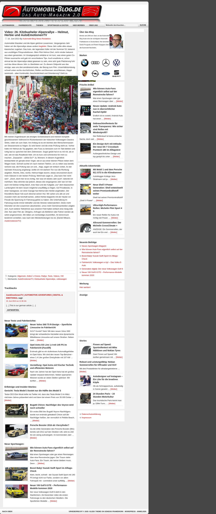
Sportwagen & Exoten (58, 25)
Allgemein (21, 276)
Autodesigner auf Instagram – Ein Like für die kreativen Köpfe (108, 379)
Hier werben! (85, 287)
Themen (39, 25)
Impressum (86, 417)
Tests (50, 276)
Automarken (8, 25)
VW (62, 276)
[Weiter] (40, 340)
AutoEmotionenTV (12, 221)
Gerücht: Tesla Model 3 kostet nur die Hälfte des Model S (32, 390)
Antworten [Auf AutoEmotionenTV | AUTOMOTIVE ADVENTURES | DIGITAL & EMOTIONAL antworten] (13, 310)
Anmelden (141, 511)
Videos (56, 276)
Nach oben (7, 511)
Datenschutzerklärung (91, 414)
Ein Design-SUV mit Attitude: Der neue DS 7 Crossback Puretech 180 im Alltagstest (107, 147)
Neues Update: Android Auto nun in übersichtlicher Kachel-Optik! (107, 109)
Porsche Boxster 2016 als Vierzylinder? (49, 425)
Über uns (93, 25)
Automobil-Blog (72, 14)
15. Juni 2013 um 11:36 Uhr (16, 301)
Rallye (44, 276)
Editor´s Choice (33, 276)
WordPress (130, 511)
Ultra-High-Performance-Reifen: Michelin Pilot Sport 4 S (107, 208)
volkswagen (61, 279)
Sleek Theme (95, 511)
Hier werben (79, 25)
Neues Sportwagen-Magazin (94, 246)
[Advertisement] (102, 316)
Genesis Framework (114, 511)
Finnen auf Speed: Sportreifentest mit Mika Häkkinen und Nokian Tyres (106, 347)
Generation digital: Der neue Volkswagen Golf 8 (102, 269)
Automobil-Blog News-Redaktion (37, 39)
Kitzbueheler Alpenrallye (44, 279)
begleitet (42, 46)
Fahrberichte (25, 25)
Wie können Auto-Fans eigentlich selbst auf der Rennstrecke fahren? (105, 91)
